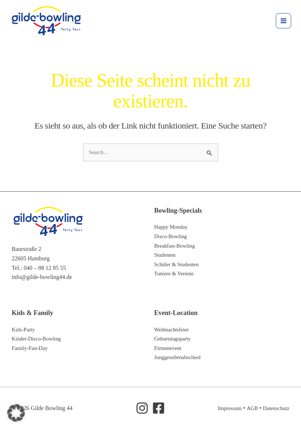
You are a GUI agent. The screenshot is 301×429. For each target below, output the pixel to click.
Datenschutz (275, 408)
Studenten (166, 255)
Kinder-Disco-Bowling (38, 338)
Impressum (226, 408)
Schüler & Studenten (178, 264)
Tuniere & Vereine (175, 274)
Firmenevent (169, 348)
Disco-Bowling (172, 236)
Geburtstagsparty (174, 338)
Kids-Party (24, 329)
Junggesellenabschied (179, 357)
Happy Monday (172, 227)
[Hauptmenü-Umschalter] (281, 21)
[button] (16, 413)
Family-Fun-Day (31, 348)
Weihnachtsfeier (173, 329)
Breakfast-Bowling (176, 246)
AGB (249, 408)
